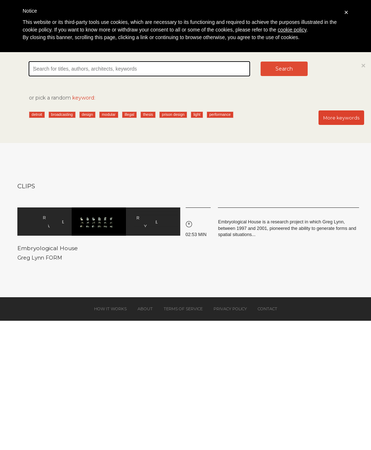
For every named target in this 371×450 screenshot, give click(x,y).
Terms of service (183, 308)
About (145, 308)
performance (220, 114)
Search (284, 69)
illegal (129, 114)
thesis (148, 114)
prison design (173, 114)
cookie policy (292, 30)
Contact (267, 308)
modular (108, 114)
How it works (110, 308)
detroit (36, 114)
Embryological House (47, 248)
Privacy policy (230, 308)
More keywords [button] (341, 118)
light (196, 114)
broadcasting (62, 114)
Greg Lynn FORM (39, 258)
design (87, 114)
